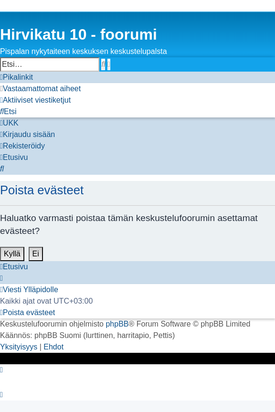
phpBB (117, 324)
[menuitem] (40, 89)
